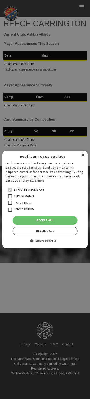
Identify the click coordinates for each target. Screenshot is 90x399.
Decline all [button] (45, 231)
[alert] (45, 199)
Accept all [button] (44, 220)
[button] (44, 241)
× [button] (82, 155)
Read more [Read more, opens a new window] (37, 181)
